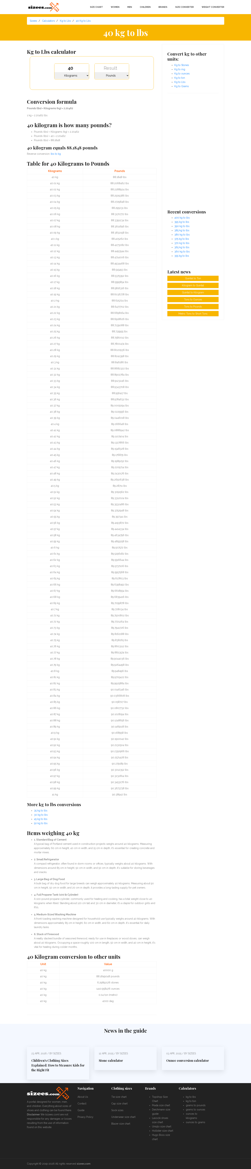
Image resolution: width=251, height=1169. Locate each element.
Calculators (48, 20)
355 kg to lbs (181, 255)
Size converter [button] (184, 7)
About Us (83, 1096)
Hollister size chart (162, 1130)
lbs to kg (56, 153)
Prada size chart (161, 1105)
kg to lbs (191, 1096)
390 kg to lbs (182, 226)
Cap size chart (119, 1103)
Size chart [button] (96, 7)
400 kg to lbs (182, 217)
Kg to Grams (181, 86)
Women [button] (115, 7)
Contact (82, 1103)
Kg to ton (179, 77)
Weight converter (213, 7)
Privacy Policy (85, 1117)
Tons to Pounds (193, 306)
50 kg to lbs (41, 823)
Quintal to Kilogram (193, 292)
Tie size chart (118, 1096)
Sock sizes (117, 1110)
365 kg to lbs (181, 247)
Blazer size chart (120, 1123)
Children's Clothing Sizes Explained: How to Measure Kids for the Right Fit (58, 1065)
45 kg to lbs (40, 819)
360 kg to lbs (182, 251)
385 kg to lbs (181, 230)
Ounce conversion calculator (187, 1060)
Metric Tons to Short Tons (192, 313)
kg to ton (191, 1101)
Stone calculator (111, 1060)
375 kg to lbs (181, 238)
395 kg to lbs (181, 221)
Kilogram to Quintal (193, 285)
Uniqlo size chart (161, 1126)
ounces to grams (195, 1122)
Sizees (33, 20)
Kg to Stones (181, 65)
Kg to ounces (182, 73)
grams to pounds (196, 1105)
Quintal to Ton (193, 278)
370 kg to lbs (181, 243)
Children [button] (145, 7)
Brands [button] (163, 7)
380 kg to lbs (182, 234)
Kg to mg (179, 69)
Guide (81, 1110)
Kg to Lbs (65, 20)
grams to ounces (195, 1109)
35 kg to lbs (40, 810)
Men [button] (129, 7)
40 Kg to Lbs (83, 20)
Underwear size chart (123, 1117)
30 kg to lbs (41, 814)
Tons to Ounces (193, 299)
